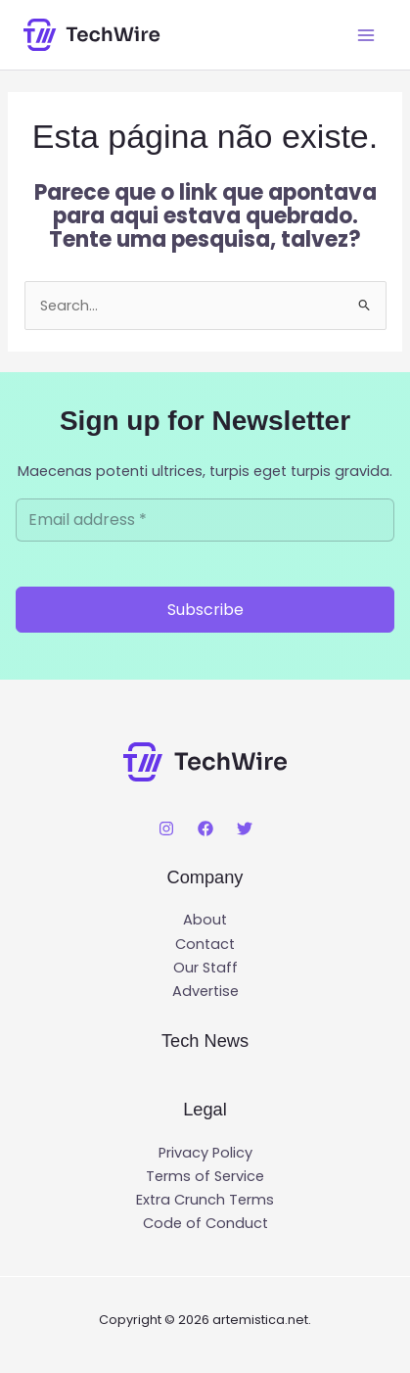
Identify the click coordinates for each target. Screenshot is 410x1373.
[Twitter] (244, 828)
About (205, 919)
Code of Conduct (205, 1223)
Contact (205, 944)
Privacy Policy (205, 1152)
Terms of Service (205, 1176)
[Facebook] (205, 828)
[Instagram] (166, 828)
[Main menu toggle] (366, 35)
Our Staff (205, 967)
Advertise (205, 991)
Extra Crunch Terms (205, 1199)
